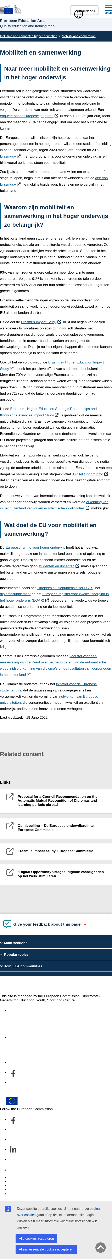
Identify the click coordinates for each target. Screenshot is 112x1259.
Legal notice (17, 1194)
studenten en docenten (56, 566)
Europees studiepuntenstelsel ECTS (65, 588)
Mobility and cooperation (79, 36)
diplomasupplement (15, 594)
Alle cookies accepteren (36, 1238)
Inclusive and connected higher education (28, 36)
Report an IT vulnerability (27, 1177)
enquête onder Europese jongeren (27, 116)
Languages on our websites (29, 1182)
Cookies (14, 1186)
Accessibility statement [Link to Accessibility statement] (26, 1011)
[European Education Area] (10, 9)
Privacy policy (19, 1190)
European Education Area (35, 985)
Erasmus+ (8, 156)
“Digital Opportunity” (87, 474)
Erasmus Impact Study (38, 322)
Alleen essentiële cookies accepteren (46, 1249)
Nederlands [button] (84, 11)
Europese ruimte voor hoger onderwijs (35, 547)
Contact (14, 1170)
